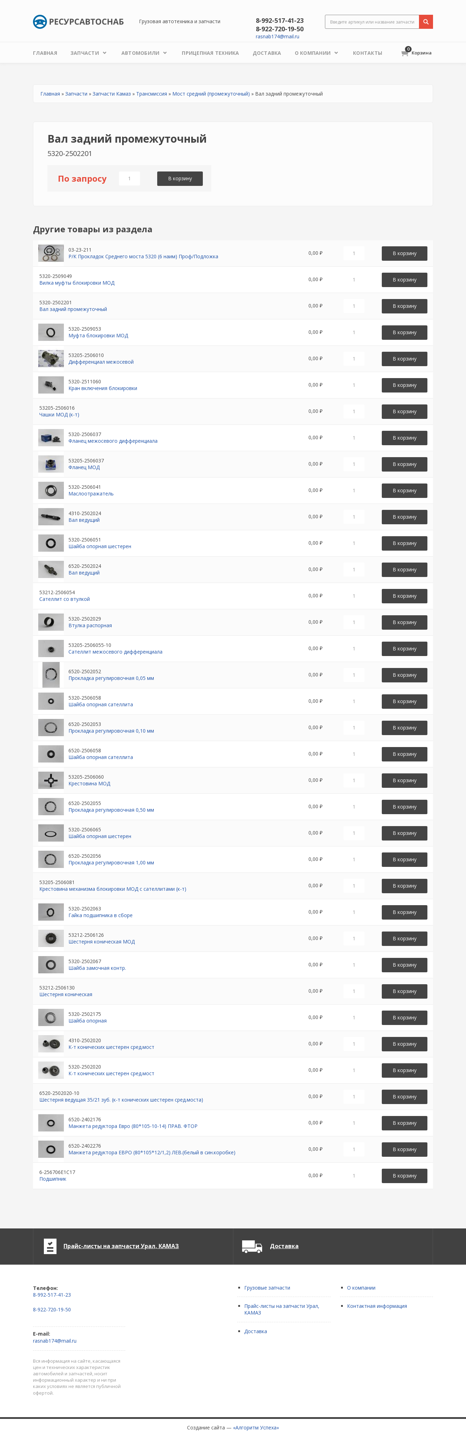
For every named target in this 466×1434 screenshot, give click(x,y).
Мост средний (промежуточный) (211, 93)
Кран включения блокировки (102, 388)
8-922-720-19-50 (280, 29)
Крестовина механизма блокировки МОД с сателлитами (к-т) (112, 888)
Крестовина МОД (89, 783)
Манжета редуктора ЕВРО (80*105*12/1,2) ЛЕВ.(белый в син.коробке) (151, 1152)
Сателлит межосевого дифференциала (115, 651)
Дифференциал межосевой (101, 361)
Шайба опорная (87, 1020)
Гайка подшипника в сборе (100, 915)
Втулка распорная (90, 625)
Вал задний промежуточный (73, 309)
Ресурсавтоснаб (78, 22)
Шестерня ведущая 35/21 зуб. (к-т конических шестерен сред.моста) (121, 1099)
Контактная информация (377, 1306)
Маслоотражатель (91, 493)
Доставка (284, 1246)
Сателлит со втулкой (64, 599)
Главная (50, 93)
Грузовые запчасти (267, 1287)
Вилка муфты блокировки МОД (76, 282)
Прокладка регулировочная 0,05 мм (111, 678)
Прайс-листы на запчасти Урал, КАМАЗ (121, 1246)
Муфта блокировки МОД (98, 335)
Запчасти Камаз (112, 93)
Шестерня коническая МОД (101, 941)
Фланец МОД (84, 467)
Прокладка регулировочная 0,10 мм (111, 730)
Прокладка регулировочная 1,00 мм (111, 862)
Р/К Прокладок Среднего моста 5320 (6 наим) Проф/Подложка (143, 256)
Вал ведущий (84, 520)
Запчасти (76, 93)
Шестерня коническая (65, 994)
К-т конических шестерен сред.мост (111, 1047)
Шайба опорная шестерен (99, 546)
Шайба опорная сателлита (100, 704)
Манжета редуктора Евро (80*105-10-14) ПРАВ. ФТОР (133, 1126)
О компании (361, 1287)
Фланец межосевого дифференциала (113, 440)
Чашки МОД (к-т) (59, 414)
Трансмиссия (151, 93)
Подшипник (52, 1178)
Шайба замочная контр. (97, 968)
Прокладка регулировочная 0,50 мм (111, 809)
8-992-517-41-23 (280, 20)
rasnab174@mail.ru (277, 36)
